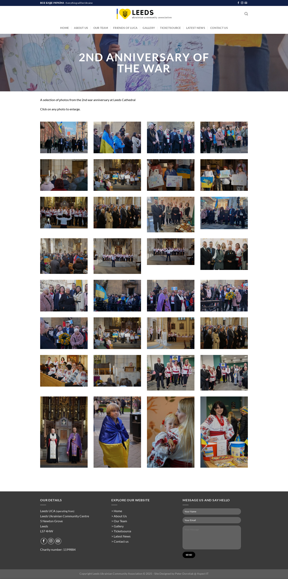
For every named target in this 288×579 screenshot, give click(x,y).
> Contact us (120, 541)
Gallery (149, 27)
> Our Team (119, 521)
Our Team (100, 27)
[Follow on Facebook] (238, 3)
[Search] (246, 14)
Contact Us (219, 27)
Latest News (195, 27)
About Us (81, 27)
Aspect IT (202, 573)
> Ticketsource (121, 531)
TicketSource (170, 27)
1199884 (69, 549)
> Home (116, 511)
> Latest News (121, 536)
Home (64, 27)
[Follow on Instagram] (242, 3)
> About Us (119, 516)
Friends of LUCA (125, 27)
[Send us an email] (246, 3)
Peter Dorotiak (184, 573)
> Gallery (117, 526)
